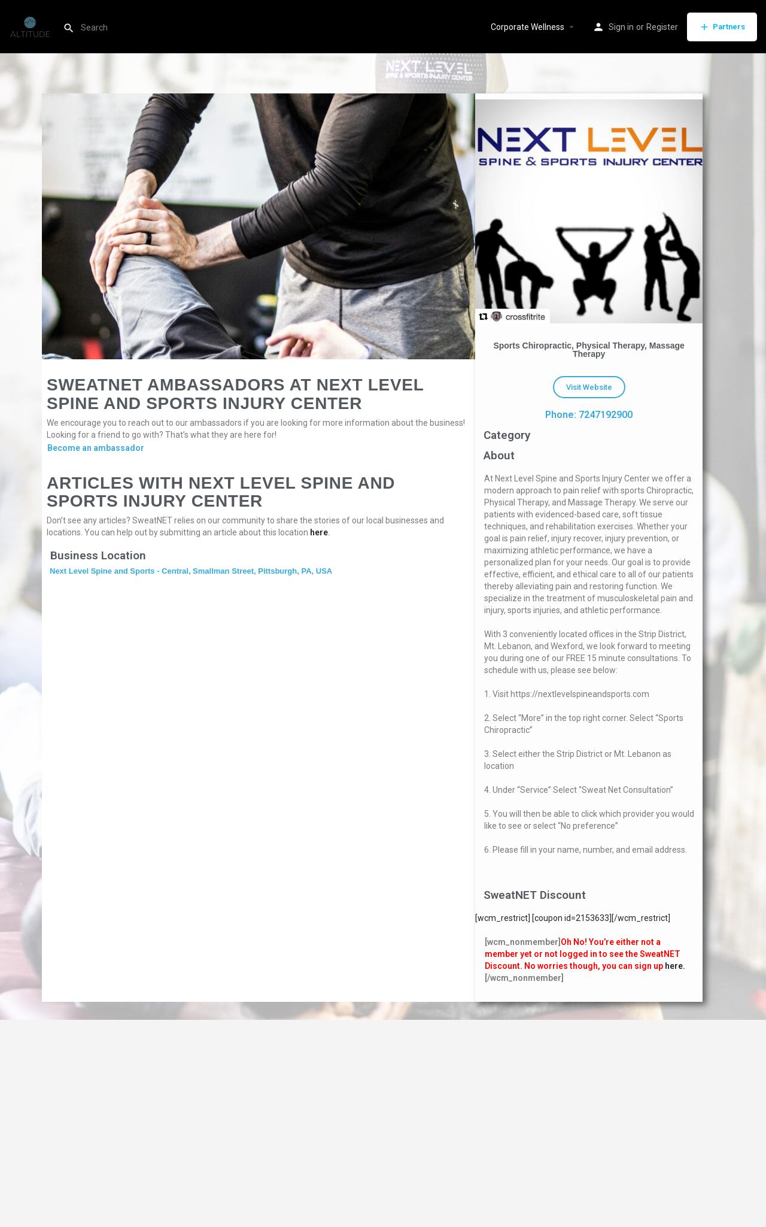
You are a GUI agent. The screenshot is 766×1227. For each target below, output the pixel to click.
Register (662, 27)
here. (675, 966)
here (319, 532)
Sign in (621, 27)
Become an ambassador (95, 448)
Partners (722, 27)
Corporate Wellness (527, 27)
